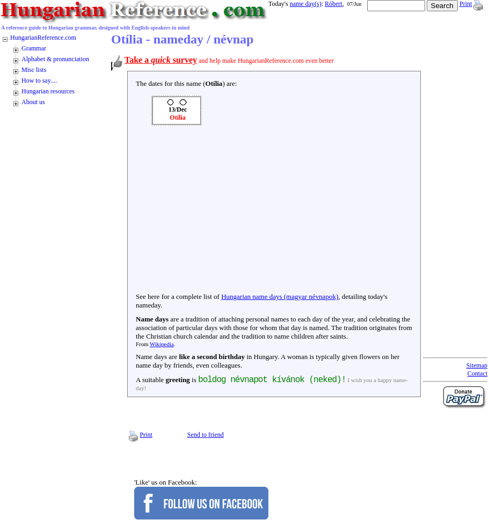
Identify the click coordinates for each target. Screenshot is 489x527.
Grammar (33, 48)
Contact (477, 373)
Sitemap (476, 365)
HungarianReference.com (43, 37)
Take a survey (161, 59)
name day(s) (306, 4)
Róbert (333, 4)
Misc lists (33, 70)
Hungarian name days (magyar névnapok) (279, 296)
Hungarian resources (48, 91)
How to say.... (39, 80)
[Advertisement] (274, 212)
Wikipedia (162, 344)
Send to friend (205, 434)
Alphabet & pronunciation (55, 59)
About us (33, 102)
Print (465, 4)
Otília (177, 117)
